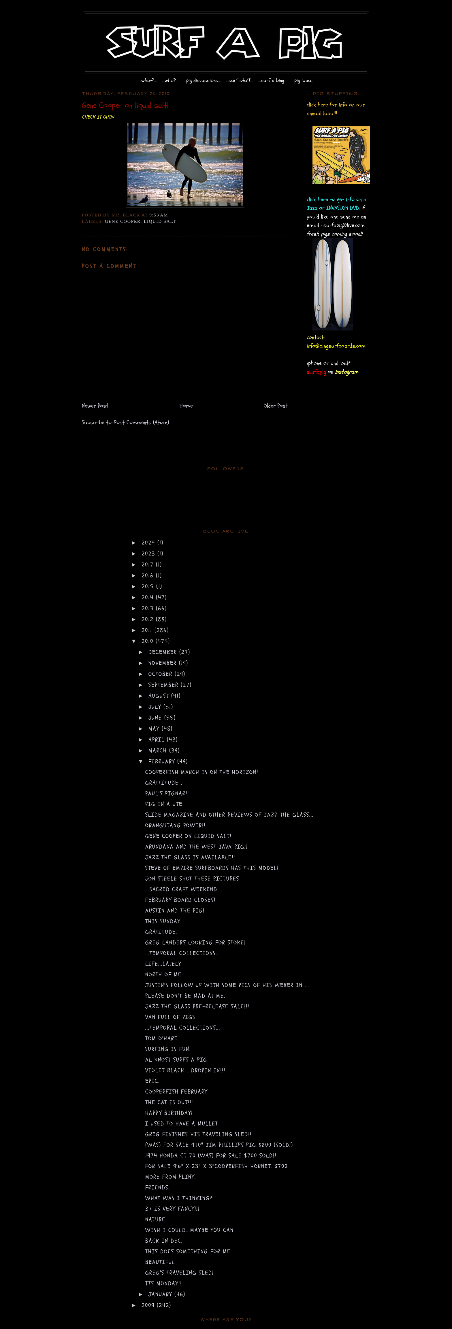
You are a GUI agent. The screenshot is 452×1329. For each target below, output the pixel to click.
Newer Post (95, 406)
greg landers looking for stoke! (195, 942)
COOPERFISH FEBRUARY (176, 1092)
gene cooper (123, 221)
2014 (149, 597)
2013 (149, 608)
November (163, 663)
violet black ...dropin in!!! (185, 1070)
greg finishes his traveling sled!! (198, 1134)
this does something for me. (188, 1251)
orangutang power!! (175, 825)
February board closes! (180, 900)
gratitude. (161, 932)
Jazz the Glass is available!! (190, 857)
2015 (149, 586)
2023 (149, 554)
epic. (152, 1081)
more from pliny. (170, 1177)
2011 (148, 630)
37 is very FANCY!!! (172, 1209)
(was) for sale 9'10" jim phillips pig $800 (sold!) (219, 1145)
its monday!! (163, 1283)
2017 (149, 565)
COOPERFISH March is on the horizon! (201, 772)
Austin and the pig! (175, 910)
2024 (149, 543)
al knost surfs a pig (176, 1060)
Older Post (276, 406)
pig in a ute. (164, 804)
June (156, 718)
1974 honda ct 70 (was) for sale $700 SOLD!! (210, 1155)
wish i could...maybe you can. (190, 1230)
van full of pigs (170, 1017)
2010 (149, 641)
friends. (157, 1187)
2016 (149, 575)
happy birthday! (169, 1113)
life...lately (163, 964)
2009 (149, 1305)
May (155, 729)
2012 (149, 619)
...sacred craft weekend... (183, 889)
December (163, 652)
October (161, 674)
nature (155, 1219)
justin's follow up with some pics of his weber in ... (227, 985)
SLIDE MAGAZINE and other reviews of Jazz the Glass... (229, 815)
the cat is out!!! (169, 1102)
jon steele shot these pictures (192, 879)
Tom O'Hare (161, 1038)
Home (186, 406)
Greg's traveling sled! (179, 1273)
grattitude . (163, 783)
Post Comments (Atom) (141, 422)
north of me (163, 974)
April (157, 740)
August (159, 696)
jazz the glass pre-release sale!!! (197, 1006)
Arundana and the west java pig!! (196, 847)
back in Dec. (164, 1241)
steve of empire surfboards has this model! (212, 868)
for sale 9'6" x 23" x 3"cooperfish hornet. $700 (216, 1166)
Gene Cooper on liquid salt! (188, 836)
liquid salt (160, 221)
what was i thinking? (179, 1198)
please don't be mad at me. (185, 996)
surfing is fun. (168, 1049)
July (155, 707)
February (162, 761)
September (164, 685)
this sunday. (163, 921)
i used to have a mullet (181, 1124)
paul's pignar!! (167, 793)
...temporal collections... (182, 953)
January (161, 1294)
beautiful (160, 1262)
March (158, 750)
